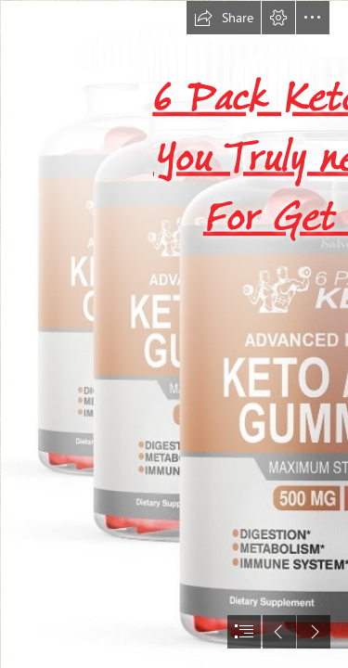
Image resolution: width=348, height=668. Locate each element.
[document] (174, 334)
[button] (224, 17)
